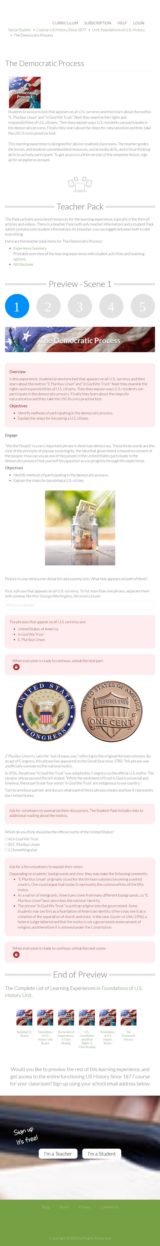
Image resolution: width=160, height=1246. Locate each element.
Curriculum (65, 23)
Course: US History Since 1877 (61, 29)
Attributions (23, 264)
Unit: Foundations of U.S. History (118, 29)
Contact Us (109, 1207)
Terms (64, 1207)
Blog (45, 1207)
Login (138, 23)
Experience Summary (30, 248)
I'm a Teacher (58, 1154)
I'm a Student (102, 1154)
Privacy (84, 1207)
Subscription (97, 23)
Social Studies (19, 29)
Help (122, 23)
